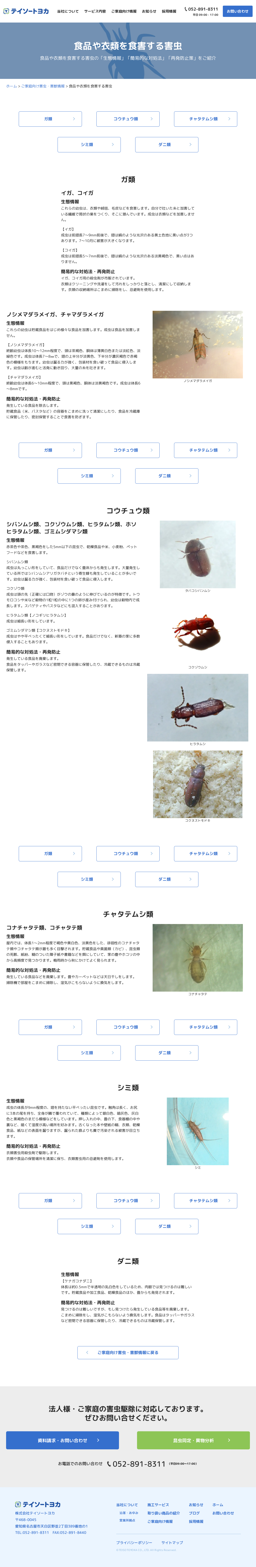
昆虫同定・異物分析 (193, 1440)
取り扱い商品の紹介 (163, 1513)
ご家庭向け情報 (160, 1521)
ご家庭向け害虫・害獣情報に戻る (128, 1352)
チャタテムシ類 (203, 119)
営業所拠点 (127, 1520)
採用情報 (196, 1521)
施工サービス (158, 1504)
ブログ (194, 1513)
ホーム (217, 1504)
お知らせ (196, 1504)
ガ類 (48, 119)
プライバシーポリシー (134, 1542)
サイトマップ (172, 1542)
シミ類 (87, 144)
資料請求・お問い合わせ (62, 1440)
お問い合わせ (238, 11)
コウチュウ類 (126, 119)
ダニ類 (164, 144)
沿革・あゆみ (128, 1513)
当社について (127, 1504)
